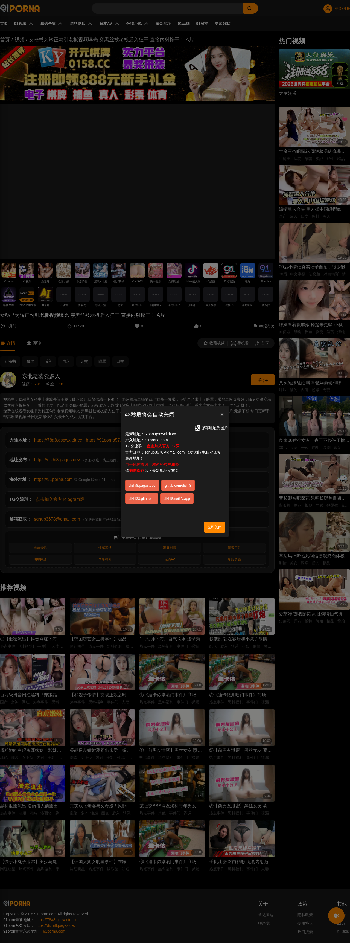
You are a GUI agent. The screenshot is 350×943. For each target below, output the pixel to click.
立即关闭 (215, 527)
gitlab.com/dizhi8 (178, 485)
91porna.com (156, 440)
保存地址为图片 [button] (211, 428)
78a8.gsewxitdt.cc (160, 434)
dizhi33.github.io (141, 499)
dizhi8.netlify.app (177, 499)
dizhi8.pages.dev (142, 485)
